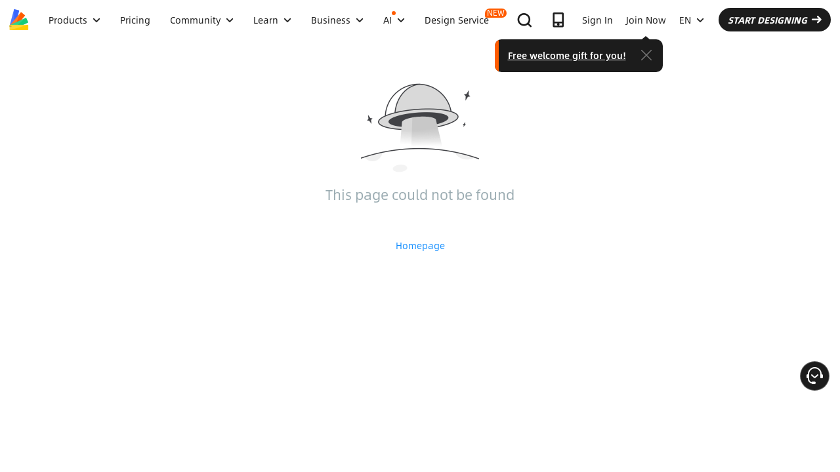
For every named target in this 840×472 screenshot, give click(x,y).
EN (724, 19)
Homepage (420, 245)
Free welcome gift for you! (610, 52)
